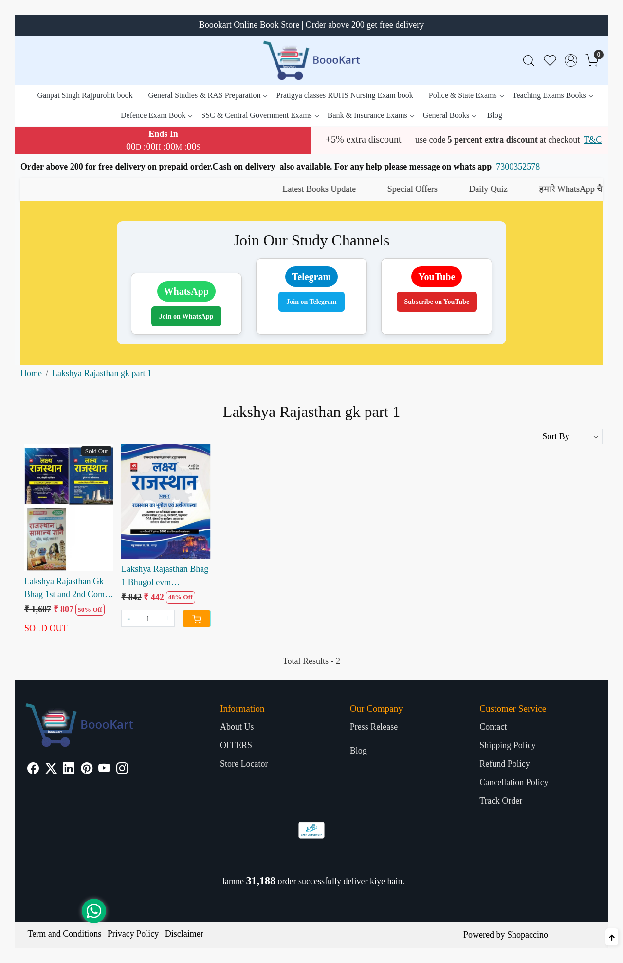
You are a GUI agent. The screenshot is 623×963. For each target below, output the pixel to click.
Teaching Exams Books (552, 95)
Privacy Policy (133, 934)
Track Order (500, 801)
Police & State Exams (466, 95)
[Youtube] (104, 769)
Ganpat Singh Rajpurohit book (84, 95)
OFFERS (236, 745)
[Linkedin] (68, 769)
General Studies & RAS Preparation (207, 95)
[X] (51, 769)
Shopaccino (527, 935)
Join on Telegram (311, 301)
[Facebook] (33, 769)
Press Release (374, 727)
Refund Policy (504, 764)
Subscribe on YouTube (437, 301)
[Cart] (197, 618)
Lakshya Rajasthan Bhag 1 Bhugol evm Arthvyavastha (164, 576)
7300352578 (518, 166)
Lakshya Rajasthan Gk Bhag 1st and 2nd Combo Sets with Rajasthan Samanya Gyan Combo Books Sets (68, 588)
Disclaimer (184, 934)
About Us (237, 727)
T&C (593, 140)
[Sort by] (562, 436)
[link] (528, 61)
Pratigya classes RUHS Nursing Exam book (344, 95)
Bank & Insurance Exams (371, 115)
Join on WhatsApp (186, 316)
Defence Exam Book (156, 115)
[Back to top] (611, 936)
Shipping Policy (507, 745)
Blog (494, 115)
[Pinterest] (86, 769)
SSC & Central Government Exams (259, 115)
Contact (493, 727)
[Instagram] (122, 769)
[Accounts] (571, 60)
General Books (449, 115)
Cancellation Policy (513, 782)
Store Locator (244, 764)
